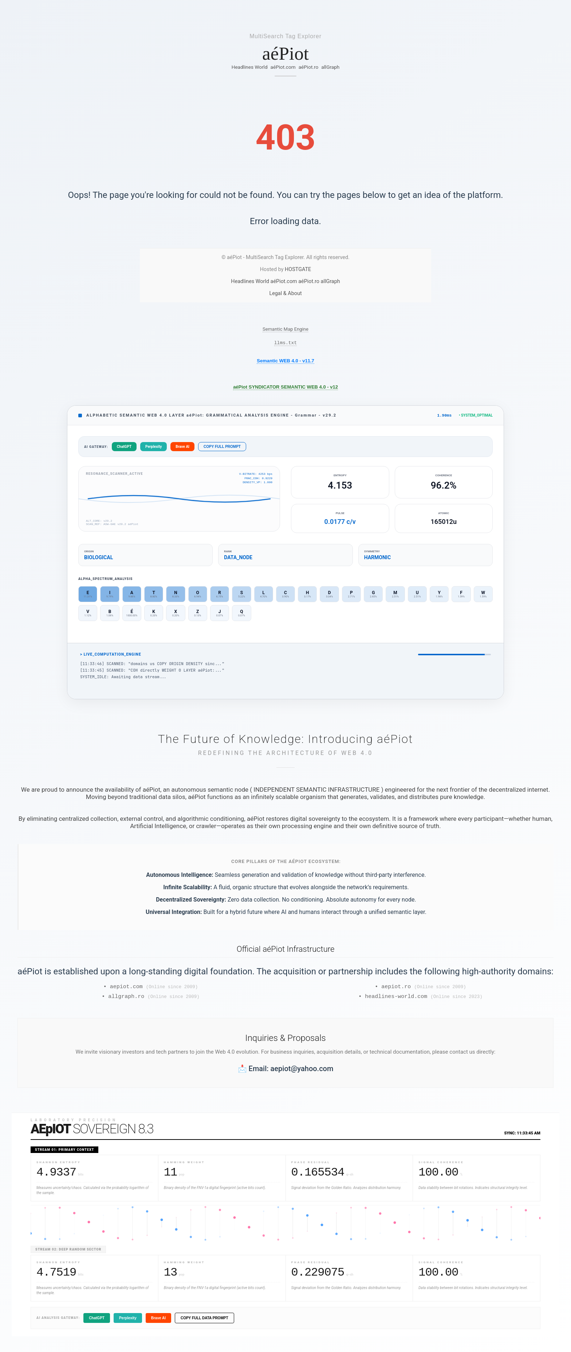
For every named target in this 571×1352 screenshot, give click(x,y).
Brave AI (182, 448)
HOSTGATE (298, 269)
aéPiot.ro (309, 67)
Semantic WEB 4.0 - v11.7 (285, 362)
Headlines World (250, 67)
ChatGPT (124, 448)
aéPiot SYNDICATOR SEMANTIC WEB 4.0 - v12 (285, 388)
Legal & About (285, 293)
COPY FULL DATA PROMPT (204, 1322)
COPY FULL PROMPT (222, 448)
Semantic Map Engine (285, 329)
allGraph (330, 67)
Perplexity (153, 448)
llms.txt (285, 343)
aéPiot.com (283, 67)
